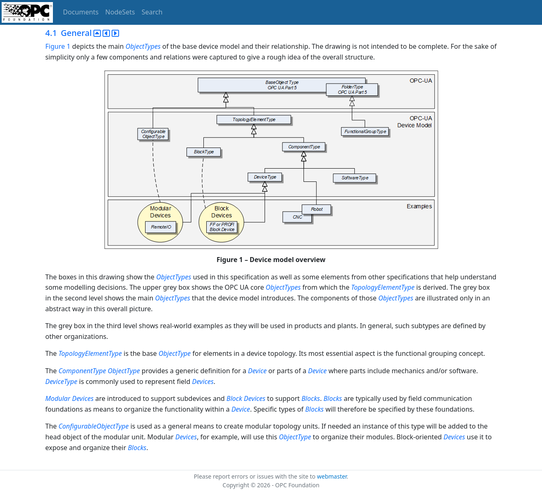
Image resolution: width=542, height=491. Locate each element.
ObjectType (174, 353)
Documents (80, 12)
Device (257, 370)
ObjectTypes (143, 46)
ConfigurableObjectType (93, 426)
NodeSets (120, 12)
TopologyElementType (382, 287)
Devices (202, 381)
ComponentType (82, 370)
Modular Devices (69, 398)
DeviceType (61, 381)
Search (152, 12)
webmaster (332, 476)
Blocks (310, 398)
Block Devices (246, 398)
